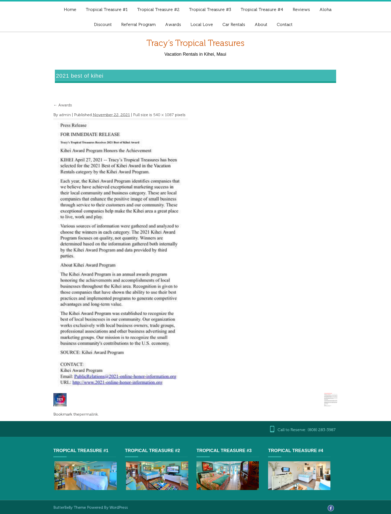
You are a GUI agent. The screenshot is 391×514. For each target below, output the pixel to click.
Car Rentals (233, 24)
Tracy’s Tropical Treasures (195, 43)
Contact (285, 24)
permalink (88, 414)
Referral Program (138, 24)
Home (70, 9)
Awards (173, 24)
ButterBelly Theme (70, 507)
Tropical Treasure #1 (107, 9)
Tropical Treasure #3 (210, 9)
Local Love (202, 24)
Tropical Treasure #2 (158, 9)
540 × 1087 (163, 114)
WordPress (118, 507)
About (261, 24)
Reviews (301, 9)
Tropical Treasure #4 (262, 9)
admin (65, 114)
